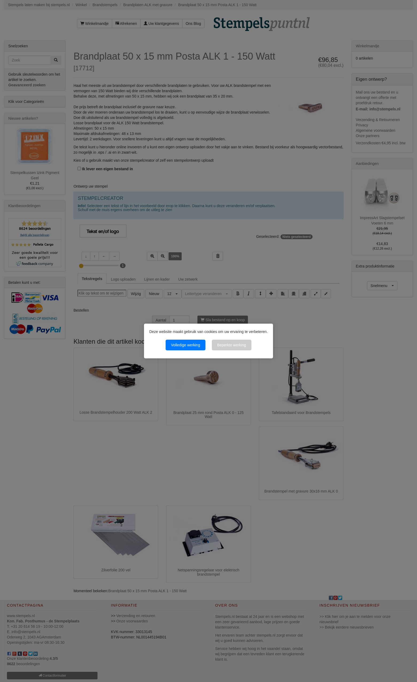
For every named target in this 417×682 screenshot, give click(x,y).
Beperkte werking (231, 345)
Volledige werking (185, 345)
